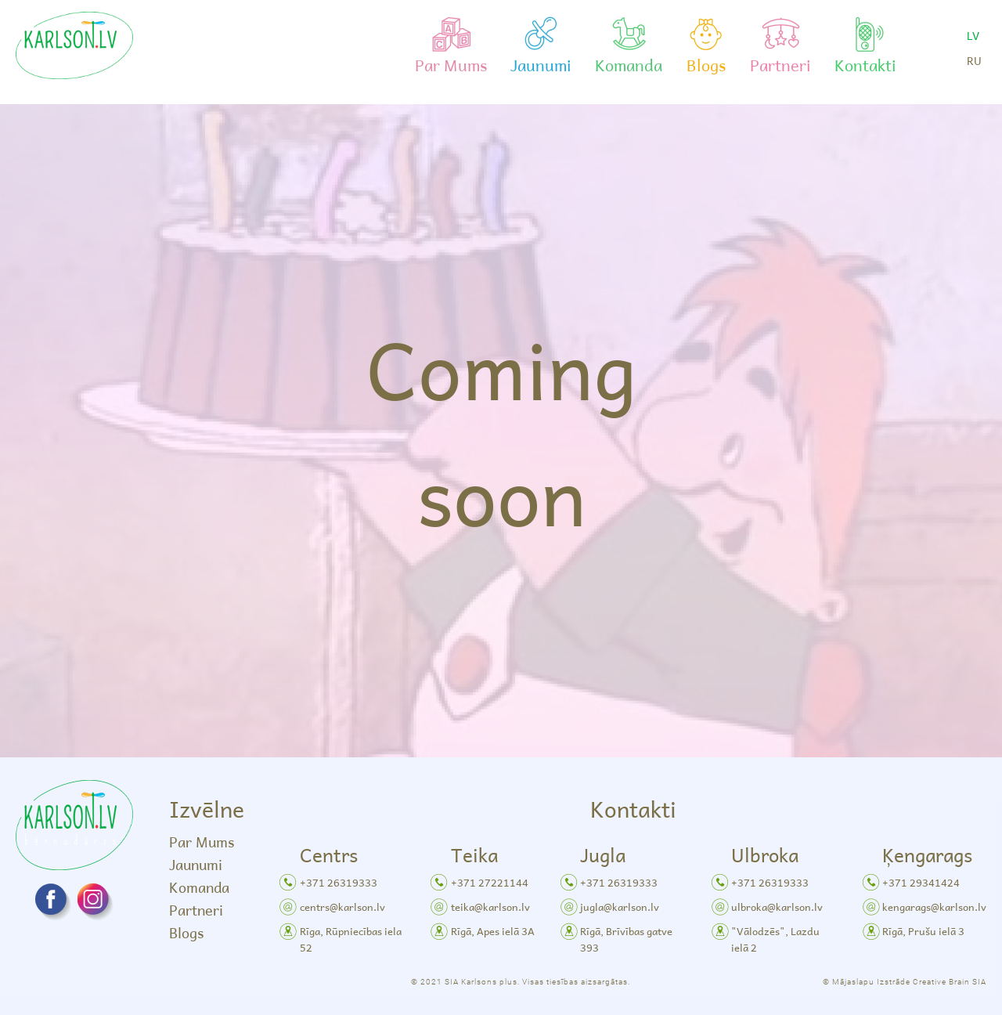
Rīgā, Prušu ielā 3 (923, 931)
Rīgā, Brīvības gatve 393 (626, 939)
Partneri (196, 909)
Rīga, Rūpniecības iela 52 (351, 939)
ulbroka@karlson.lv (777, 906)
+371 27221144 (489, 882)
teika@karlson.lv (490, 906)
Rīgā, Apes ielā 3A (493, 931)
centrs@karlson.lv (342, 906)
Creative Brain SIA (949, 981)
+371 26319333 (338, 882)
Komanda (199, 887)
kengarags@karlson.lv (934, 906)
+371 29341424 (921, 882)
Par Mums (201, 841)
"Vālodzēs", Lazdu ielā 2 (775, 939)
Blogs (186, 932)
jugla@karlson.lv (619, 906)
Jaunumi (195, 864)
